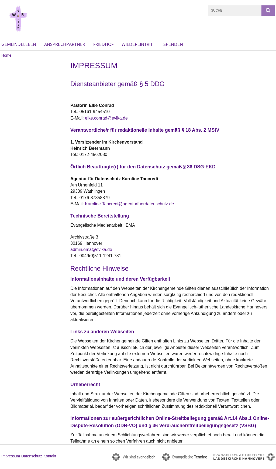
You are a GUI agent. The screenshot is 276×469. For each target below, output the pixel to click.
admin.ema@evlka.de (91, 249)
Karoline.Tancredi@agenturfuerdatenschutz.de (129, 204)
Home (6, 55)
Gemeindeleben (18, 44)
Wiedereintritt (138, 44)
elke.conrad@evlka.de (106, 118)
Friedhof (103, 44)
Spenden (173, 44)
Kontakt (49, 456)
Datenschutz (31, 456)
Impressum (10, 456)
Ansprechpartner (64, 44)
